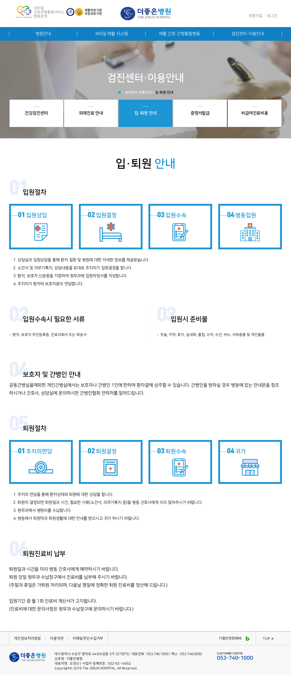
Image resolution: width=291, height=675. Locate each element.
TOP (268, 638)
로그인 (272, 16)
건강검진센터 (36, 111)
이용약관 (57, 638)
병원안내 (43, 33)
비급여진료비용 (254, 111)
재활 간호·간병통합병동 (179, 33)
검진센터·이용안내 (247, 33)
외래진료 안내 (91, 111)
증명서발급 (200, 111)
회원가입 (255, 16)
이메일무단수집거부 (88, 638)
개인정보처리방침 (27, 638)
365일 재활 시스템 (111, 33)
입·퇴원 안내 (145, 111)
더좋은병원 (235, 638)
